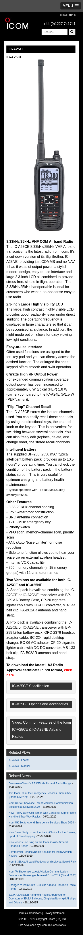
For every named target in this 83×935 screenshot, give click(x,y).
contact (63, 15)
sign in (72, 15)
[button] (70, 5)
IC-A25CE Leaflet (19, 760)
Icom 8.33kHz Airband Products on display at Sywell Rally (43, 861)
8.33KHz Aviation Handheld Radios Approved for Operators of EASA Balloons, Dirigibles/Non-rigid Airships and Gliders (42, 898)
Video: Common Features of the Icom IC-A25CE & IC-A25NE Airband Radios (41, 729)
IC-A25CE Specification (30, 686)
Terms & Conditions (30, 913)
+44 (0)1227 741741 (60, 24)
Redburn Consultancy (53, 925)
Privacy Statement (54, 913)
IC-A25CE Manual (19, 766)
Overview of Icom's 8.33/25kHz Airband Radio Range (40, 783)
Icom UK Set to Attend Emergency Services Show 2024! (42, 822)
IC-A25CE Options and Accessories (40, 704)
